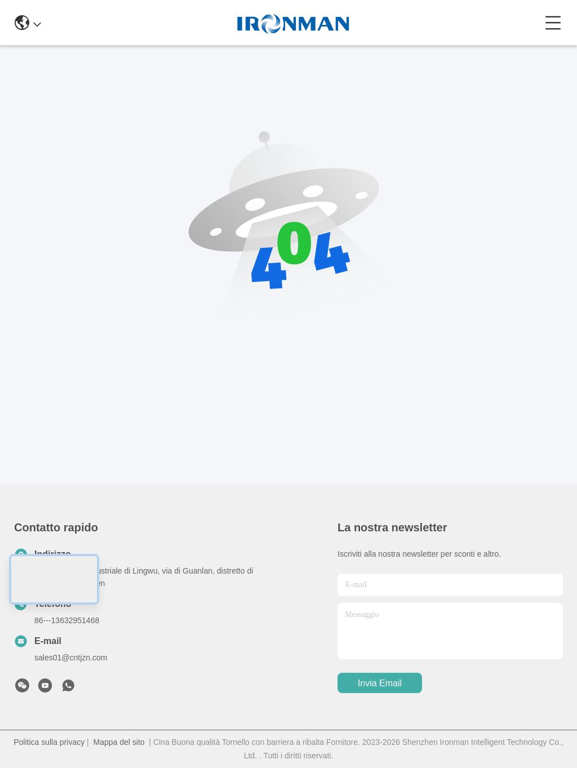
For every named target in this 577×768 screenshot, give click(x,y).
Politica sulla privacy (49, 742)
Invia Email (380, 683)
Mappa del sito (119, 742)
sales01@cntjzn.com (70, 657)
